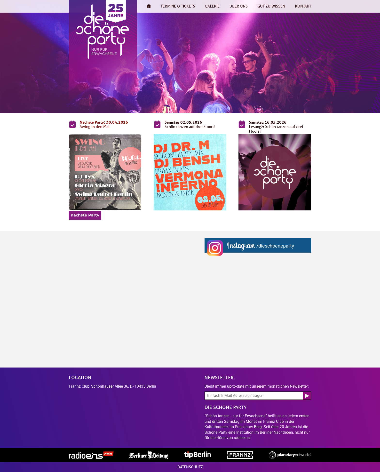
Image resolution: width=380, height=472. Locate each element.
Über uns (239, 6)
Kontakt (303, 6)
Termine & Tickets (178, 6)
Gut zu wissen (271, 6)
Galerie (212, 6)
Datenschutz (190, 467)
